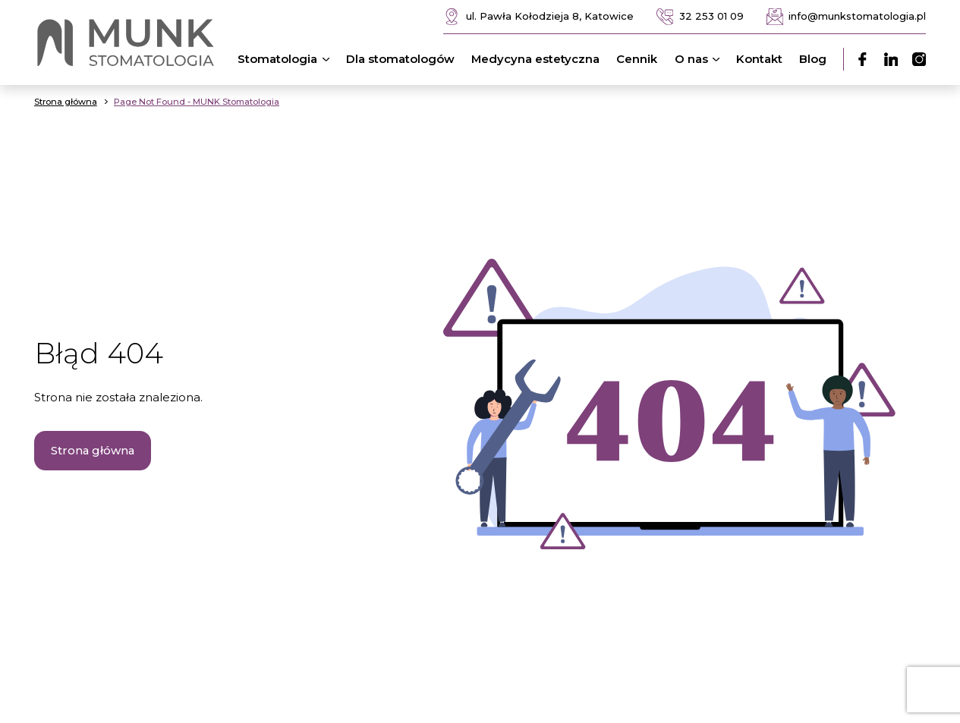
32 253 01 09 (700, 16)
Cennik (636, 59)
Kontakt (759, 59)
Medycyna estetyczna (535, 59)
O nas (700, 59)
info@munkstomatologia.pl (846, 16)
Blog (812, 59)
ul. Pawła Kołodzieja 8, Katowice (538, 16)
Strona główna (92, 450)
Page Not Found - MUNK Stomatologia (196, 101)
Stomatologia (286, 59)
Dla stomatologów (400, 59)
